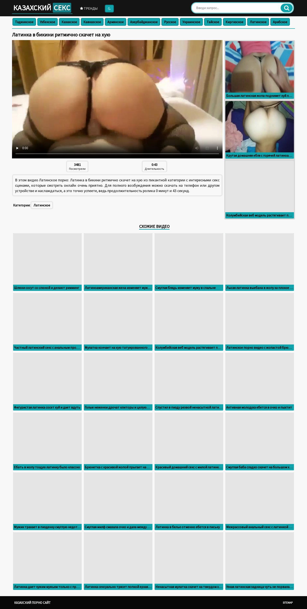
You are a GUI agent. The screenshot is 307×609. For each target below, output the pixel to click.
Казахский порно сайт (32, 603)
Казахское (69, 22)
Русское (170, 22)
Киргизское (234, 22)
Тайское (213, 22)
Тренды (89, 8)
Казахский (42, 8)
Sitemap (288, 602)
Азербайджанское (144, 22)
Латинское (258, 22)
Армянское (115, 22)
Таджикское (24, 22)
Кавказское (92, 22)
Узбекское (47, 22)
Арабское (280, 22)
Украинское (191, 22)
